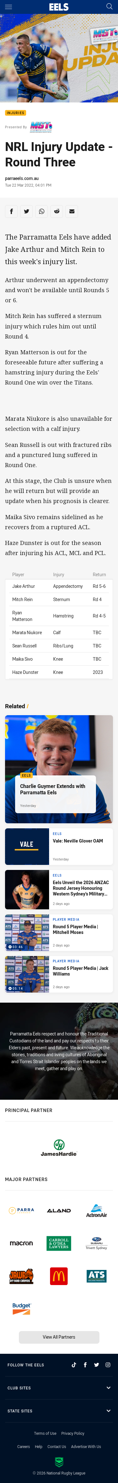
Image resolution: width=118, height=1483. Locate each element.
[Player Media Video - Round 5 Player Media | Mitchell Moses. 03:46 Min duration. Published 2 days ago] (59, 932)
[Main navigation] (8, 6)
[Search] (109, 7)
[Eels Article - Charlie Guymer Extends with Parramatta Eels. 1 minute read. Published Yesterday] (59, 769)
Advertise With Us (86, 1446)
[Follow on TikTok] (73, 1364)
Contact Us (57, 1446)
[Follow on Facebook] (85, 1364)
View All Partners (59, 1337)
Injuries (15, 113)
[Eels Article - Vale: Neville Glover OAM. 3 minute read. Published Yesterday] (59, 846)
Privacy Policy (72, 1433)
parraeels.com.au (22, 178)
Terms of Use (45, 1433)
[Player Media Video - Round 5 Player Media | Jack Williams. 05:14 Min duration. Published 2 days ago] (59, 974)
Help (38, 1446)
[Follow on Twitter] (96, 1364)
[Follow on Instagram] (107, 1364)
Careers (23, 1446)
